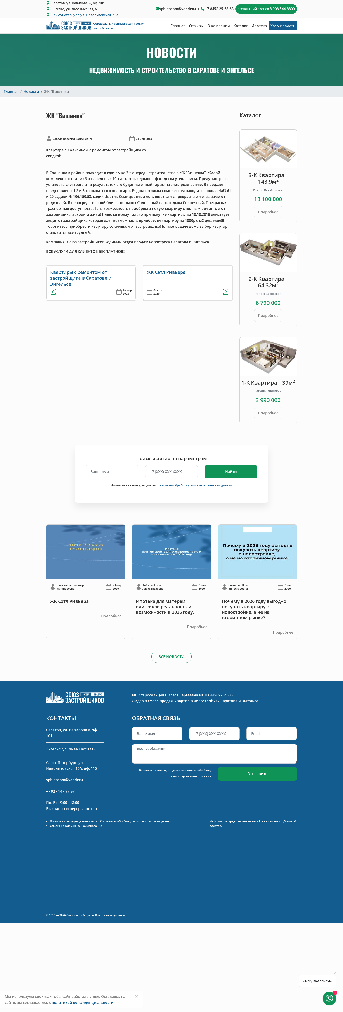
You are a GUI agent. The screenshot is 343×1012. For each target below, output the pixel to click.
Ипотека (259, 25)
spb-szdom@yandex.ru (179, 8)
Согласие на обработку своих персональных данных (136, 821)
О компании (218, 25)
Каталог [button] (241, 25)
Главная (177, 25)
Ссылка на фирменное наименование (76, 826)
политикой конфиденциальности (83, 1002)
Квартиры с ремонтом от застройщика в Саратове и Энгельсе (81, 278)
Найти (231, 471)
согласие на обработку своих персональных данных (193, 485)
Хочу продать (282, 25)
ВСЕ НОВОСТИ (171, 656)
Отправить (257, 773)
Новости (31, 91)
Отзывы (196, 25)
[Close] (136, 996)
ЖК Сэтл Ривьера (166, 272)
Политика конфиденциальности (72, 821)
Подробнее (268, 211)
